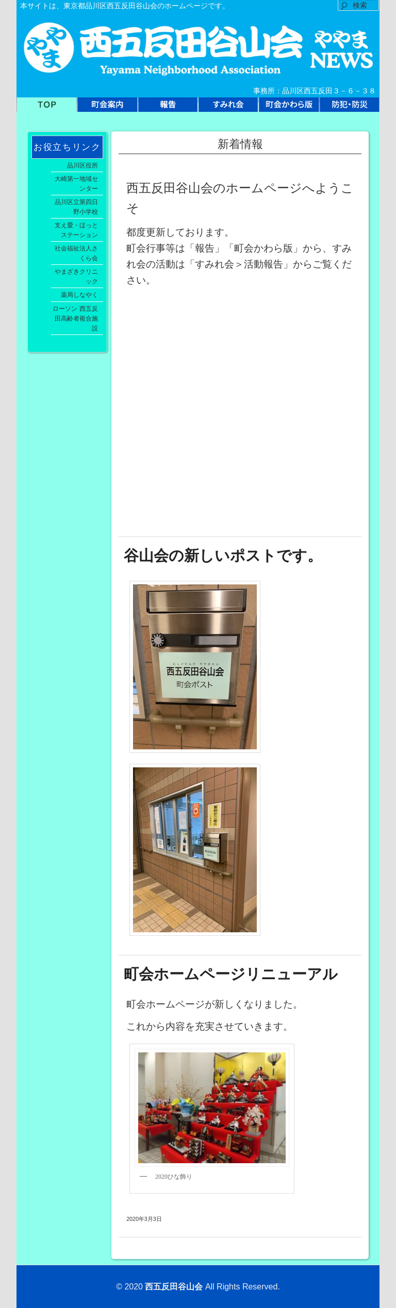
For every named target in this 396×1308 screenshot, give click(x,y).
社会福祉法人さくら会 (76, 253)
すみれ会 (228, 107)
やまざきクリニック (76, 276)
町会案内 (107, 107)
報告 (168, 107)
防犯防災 (349, 107)
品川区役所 (82, 165)
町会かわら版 (288, 107)
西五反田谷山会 (174, 1286)
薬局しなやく (79, 294)
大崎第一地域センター (76, 183)
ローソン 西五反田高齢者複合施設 (75, 318)
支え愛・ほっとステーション (76, 230)
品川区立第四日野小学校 (76, 206)
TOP (46, 107)
